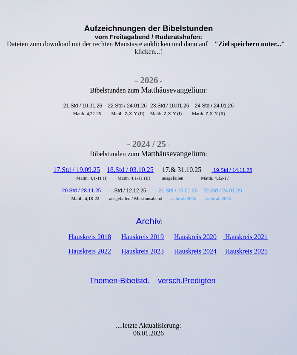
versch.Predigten (186, 280)
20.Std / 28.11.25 (81, 191)
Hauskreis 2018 (90, 236)
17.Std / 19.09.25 (76, 169)
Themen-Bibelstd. (119, 280)
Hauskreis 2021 (245, 236)
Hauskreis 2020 (195, 236)
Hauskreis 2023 (142, 251)
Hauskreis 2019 (142, 236)
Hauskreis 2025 (245, 251)
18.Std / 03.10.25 (130, 169)
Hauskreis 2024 (195, 251)
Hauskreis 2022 (90, 251)
